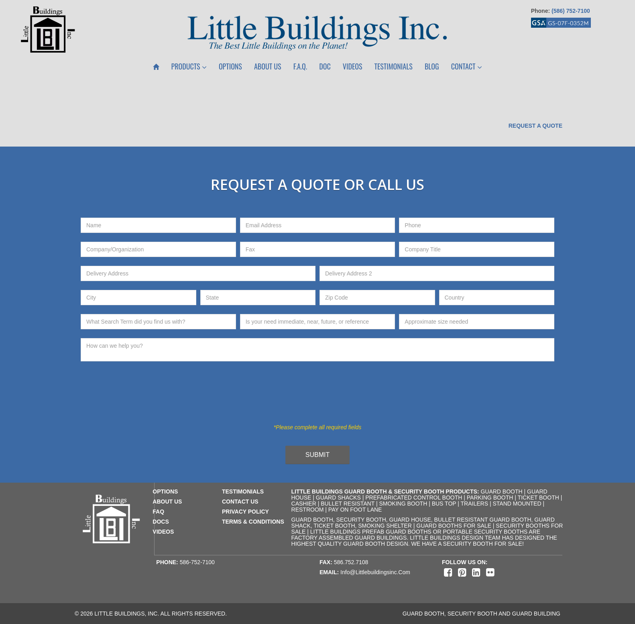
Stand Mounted (517, 503)
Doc (324, 66)
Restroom (307, 509)
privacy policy (245, 511)
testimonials (243, 491)
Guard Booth (501, 491)
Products (189, 66)
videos (163, 531)
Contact (466, 66)
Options (230, 66)
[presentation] (311, 397)
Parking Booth (490, 497)
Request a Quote (535, 125)
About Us (267, 66)
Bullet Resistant (347, 503)
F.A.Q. (300, 66)
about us (167, 501)
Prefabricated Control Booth (413, 497)
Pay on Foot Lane (355, 509)
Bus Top (444, 503)
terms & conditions (253, 521)
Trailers (474, 503)
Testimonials (393, 66)
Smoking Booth (403, 503)
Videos (352, 66)
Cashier (303, 503)
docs (161, 521)
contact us (240, 501)
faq (158, 511)
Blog (432, 66)
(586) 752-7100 (571, 11)
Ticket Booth (538, 497)
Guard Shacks (338, 497)
